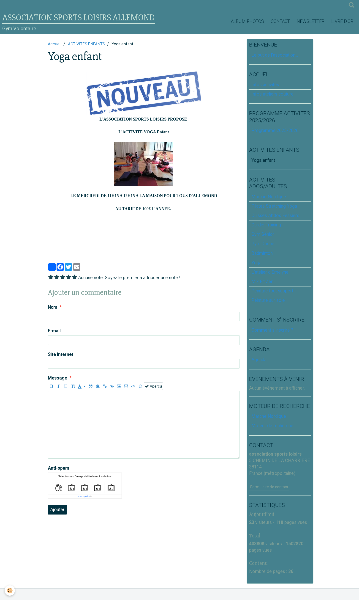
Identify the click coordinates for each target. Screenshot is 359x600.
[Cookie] (10, 590)
